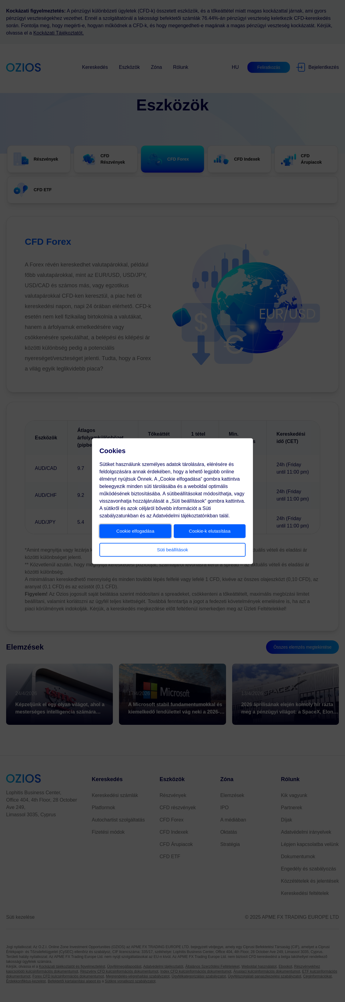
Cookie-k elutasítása (208, 530)
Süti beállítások (172, 549)
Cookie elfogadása (136, 530)
